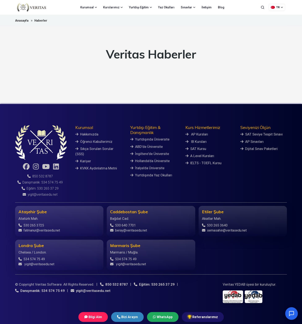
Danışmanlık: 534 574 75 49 (40, 182)
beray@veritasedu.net (128, 230)
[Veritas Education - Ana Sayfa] (31, 7)
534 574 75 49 (31, 259)
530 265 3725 (31, 225)
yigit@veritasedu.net (40, 194)
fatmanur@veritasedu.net (39, 230)
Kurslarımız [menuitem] (113, 7)
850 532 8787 (40, 176)
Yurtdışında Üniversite (149, 139)
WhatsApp (163, 317)
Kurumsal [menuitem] (88, 7)
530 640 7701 (123, 225)
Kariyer (83, 161)
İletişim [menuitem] (207, 7)
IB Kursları (196, 141)
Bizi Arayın (127, 317)
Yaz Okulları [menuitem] (166, 7)
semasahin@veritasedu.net (224, 230)
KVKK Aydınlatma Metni (96, 168)
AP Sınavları (252, 141)
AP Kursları (196, 134)
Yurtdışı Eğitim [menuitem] (140, 7)
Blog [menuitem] (221, 7)
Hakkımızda (86, 134)
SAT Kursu (195, 149)
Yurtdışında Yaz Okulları (151, 175)
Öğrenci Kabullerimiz (93, 141)
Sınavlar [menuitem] (188, 7)
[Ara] (262, 7)
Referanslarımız (203, 317)
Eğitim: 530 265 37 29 (40, 188)
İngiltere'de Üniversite (149, 154)
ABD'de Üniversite (146, 146)
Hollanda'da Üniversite (150, 161)
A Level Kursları (199, 156)
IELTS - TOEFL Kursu (203, 163)
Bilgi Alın (93, 317)
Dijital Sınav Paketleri (259, 149)
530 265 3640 (215, 225)
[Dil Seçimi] (276, 7)
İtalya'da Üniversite (147, 168)
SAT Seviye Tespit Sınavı (261, 134)
